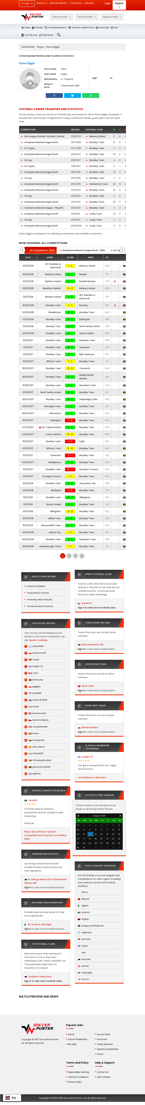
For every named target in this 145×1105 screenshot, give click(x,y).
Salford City (55, 532)
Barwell (82, 274)
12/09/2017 (28, 361)
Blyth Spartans (86, 354)
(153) (40, 250)
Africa (83, 892)
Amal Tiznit (86, 686)
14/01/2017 (28, 476)
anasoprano (34, 740)
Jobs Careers (103, 1076)
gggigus (32, 686)
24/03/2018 (28, 312)
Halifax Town (54, 518)
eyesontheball (35, 700)
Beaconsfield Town (51, 525)
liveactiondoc (35, 713)
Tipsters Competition (82, 27)
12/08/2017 (28, 392)
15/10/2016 (28, 525)
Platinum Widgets (57, 27)
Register (119, 5)
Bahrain (83, 979)
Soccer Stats (103, 1034)
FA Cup (26, 160)
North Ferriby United (89, 326)
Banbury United (95, 136)
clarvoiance (34, 746)
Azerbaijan (85, 972)
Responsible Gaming (78, 1072)
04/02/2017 (28, 462)
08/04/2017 (28, 413)
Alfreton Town (53, 361)
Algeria (83, 905)
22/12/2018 (28, 281)
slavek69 (32, 693)
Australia (84, 959)
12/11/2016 (28, 504)
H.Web (31, 706)
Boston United (54, 504)
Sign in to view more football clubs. (43, 981)
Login (108, 3)
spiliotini (32, 773)
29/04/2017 (28, 399)
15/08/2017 (28, 385)
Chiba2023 (33, 753)
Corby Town (94, 213)
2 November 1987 (70, 85)
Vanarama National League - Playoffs (42, 207)
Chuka (31, 659)
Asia (82, 952)
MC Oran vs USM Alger (40, 924)
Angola (83, 919)
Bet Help (72, 1044)
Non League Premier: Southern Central (42, 136)
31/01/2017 (28, 469)
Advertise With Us (57, 3)
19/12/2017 (28, 340)
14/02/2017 (28, 448)
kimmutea (33, 679)
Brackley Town (95, 142)
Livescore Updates (36, 586)
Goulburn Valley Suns (38, 976)
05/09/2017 (28, 368)
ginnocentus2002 (37, 767)
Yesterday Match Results (39, 599)
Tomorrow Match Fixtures (40, 606)
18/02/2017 (28, 441)
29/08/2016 (28, 546)
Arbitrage (47, 35)
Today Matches (105, 1044)
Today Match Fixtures (38, 592)
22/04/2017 (28, 406)
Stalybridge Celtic (88, 399)
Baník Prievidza (88, 727)
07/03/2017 (28, 427)
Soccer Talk (31, 35)
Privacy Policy (75, 1081)
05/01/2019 (28, 274)
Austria (83, 965)
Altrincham (55, 413)
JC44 (31, 673)
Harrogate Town (52, 406)
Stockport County (88, 469)
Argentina (85, 932)
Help (116, 27)
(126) (82, 250)
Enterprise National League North (39, 142)
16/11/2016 (28, 497)
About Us (41, 3)
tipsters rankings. (38, 640)
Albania (83, 898)
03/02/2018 (28, 333)
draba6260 (34, 646)
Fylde (82, 441)
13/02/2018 (28, 326)
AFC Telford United (50, 427)
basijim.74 (33, 666)
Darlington (84, 319)
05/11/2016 (28, 511)
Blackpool (56, 490)
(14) (118, 250)
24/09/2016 (28, 532)
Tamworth (84, 368)
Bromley (83, 305)
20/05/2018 (28, 305)
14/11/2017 (28, 347)
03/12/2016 (28, 490)
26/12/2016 (28, 483)
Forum (100, 1054)
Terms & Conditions (78, 1076)
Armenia (84, 939)
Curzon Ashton (53, 434)
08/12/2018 (28, 288)
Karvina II (85, 603)
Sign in (27, 887)
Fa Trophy (28, 148)
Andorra (84, 912)
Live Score (102, 1039)
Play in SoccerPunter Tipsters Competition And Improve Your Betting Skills (45, 835)
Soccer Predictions (77, 1039)
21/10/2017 (28, 354)
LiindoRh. (31, 800)
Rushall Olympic (87, 281)
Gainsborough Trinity (50, 546)
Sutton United (86, 333)
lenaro (31, 733)
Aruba (83, 945)
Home (27, 27)
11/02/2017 (28, 455)
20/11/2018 (28, 296)
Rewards (89, 3)
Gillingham (84, 497)
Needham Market (52, 288)
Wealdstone (54, 312)
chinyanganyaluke (37, 760)
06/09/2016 (28, 539)
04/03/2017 (28, 434)
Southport (84, 347)
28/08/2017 (28, 376)
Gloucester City (87, 483)
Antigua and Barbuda (90, 925)
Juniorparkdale (36, 726)
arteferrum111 (35, 653)
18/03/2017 (28, 420)
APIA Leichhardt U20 (90, 644)
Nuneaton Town (87, 385)
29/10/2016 (28, 518)
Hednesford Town (97, 184)
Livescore (104, 27)
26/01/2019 (28, 265)
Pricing (39, 27)
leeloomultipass (36, 720)
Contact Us (75, 3)
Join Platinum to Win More (92, 777)
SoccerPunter (28, 46)
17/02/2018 (28, 319)
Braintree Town (87, 340)
